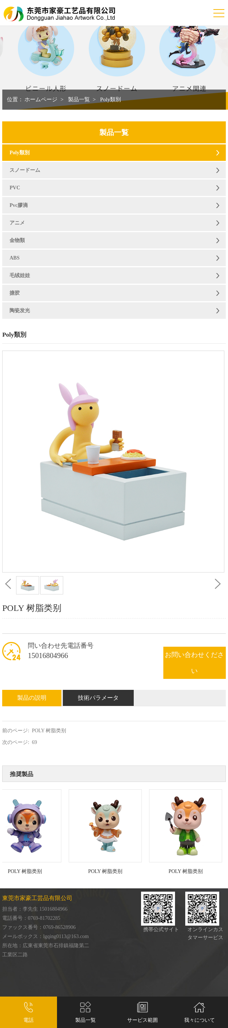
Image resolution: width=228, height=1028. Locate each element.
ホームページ (40, 99)
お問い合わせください (194, 662)
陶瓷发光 (20, 310)
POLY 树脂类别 (49, 730)
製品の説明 (31, 698)
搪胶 (15, 293)
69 (34, 742)
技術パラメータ (98, 698)
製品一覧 (79, 99)
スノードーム (25, 170)
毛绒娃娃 (20, 275)
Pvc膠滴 (19, 205)
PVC (15, 187)
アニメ (17, 223)
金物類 (17, 240)
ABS (14, 258)
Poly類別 (110, 99)
